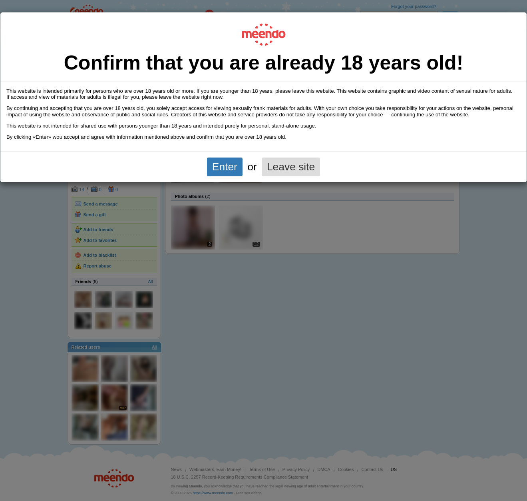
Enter (224, 167)
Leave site (291, 167)
